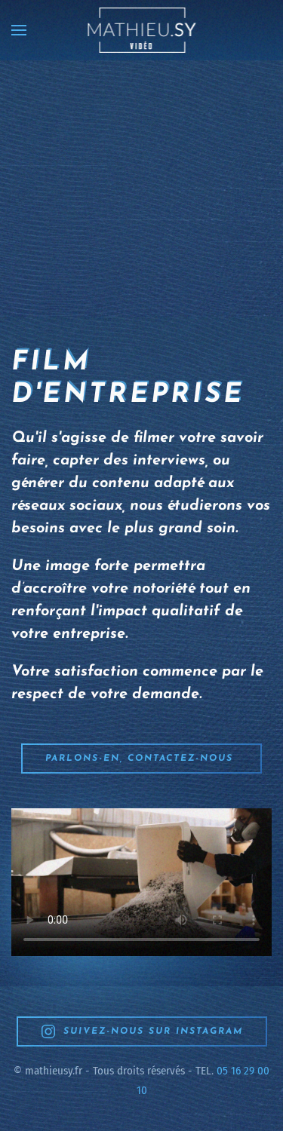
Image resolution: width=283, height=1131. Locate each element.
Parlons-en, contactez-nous (141, 758)
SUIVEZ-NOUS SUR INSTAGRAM (142, 1031)
